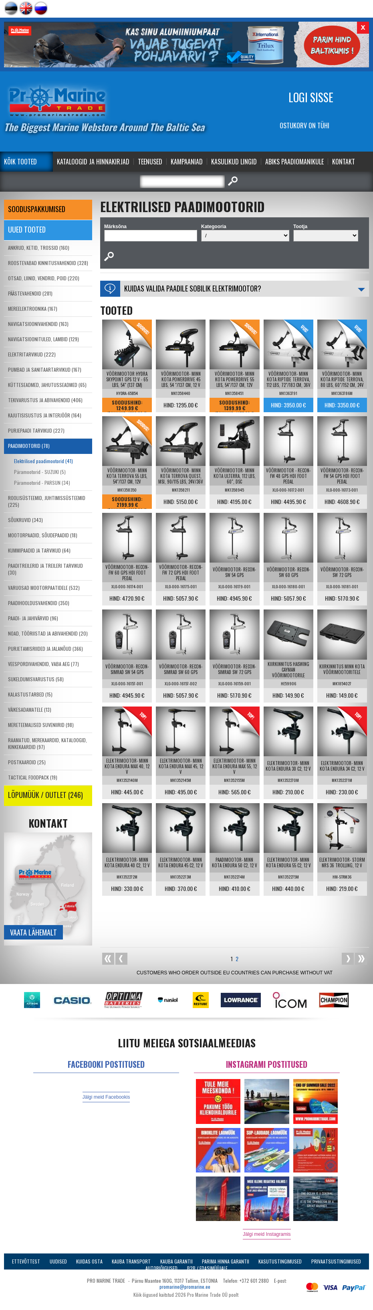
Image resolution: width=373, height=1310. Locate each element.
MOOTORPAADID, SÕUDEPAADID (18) (42, 535)
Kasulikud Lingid (234, 161)
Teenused (150, 161)
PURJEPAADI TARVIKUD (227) (36, 430)
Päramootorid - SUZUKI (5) (40, 471)
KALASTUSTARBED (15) (30, 694)
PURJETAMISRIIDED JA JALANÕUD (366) (45, 648)
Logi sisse (310, 97)
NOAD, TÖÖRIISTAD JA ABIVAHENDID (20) (48, 633)
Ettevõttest (26, 1261)
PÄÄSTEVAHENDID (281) (30, 293)
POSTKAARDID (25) (27, 762)
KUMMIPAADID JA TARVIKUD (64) (39, 550)
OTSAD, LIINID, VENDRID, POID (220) (43, 278)
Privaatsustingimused (336, 1261)
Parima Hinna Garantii (225, 1261)
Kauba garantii (176, 1261)
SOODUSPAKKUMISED (36, 209)
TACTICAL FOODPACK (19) (32, 777)
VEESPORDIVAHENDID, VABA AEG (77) (43, 663)
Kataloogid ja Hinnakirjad (93, 161)
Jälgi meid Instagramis (266, 1234)
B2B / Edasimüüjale (207, 1268)
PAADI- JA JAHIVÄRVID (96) (33, 618)
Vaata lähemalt (33, 932)
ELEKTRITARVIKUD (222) (32, 354)
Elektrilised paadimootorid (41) (43, 461)
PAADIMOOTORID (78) (29, 445)
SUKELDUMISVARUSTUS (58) (36, 679)
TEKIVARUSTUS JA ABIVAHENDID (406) (45, 400)
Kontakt (343, 161)
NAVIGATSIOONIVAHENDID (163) (38, 323)
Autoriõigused (161, 1268)
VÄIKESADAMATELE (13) (29, 709)
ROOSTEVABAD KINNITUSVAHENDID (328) (48, 262)
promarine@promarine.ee (184, 1286)
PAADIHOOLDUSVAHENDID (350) (38, 602)
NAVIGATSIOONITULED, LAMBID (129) (43, 339)
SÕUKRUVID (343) (25, 519)
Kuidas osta (89, 1261)
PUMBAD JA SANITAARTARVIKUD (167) (44, 369)
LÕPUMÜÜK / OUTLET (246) (45, 795)
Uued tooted (27, 229)
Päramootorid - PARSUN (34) (42, 482)
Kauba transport (131, 1261)
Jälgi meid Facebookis (106, 1097)
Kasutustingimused (280, 1261)
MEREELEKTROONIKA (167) (32, 308)
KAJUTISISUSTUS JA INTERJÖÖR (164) (44, 415)
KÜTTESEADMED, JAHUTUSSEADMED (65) (47, 384)
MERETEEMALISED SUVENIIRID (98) (41, 724)
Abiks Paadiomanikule (294, 161)
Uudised (58, 1261)
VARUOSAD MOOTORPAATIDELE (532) (44, 587)
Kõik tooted (20, 161)
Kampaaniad (187, 161)
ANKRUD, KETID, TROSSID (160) (38, 247)
